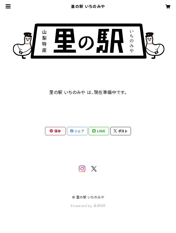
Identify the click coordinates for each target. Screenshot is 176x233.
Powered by (88, 206)
